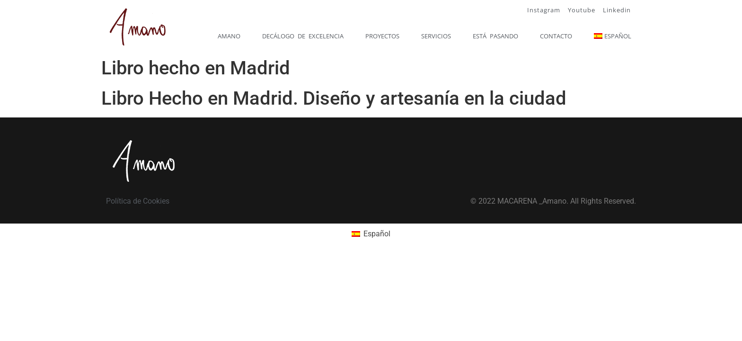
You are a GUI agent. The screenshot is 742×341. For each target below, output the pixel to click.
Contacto (556, 36)
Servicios (436, 36)
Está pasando (495, 36)
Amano (229, 36)
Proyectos (382, 36)
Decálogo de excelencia (303, 36)
